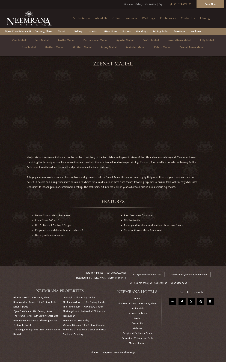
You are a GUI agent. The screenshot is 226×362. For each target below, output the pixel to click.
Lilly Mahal (207, 40)
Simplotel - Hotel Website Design (119, 352)
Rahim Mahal (162, 47)
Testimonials (137, 308)
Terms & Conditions (137, 313)
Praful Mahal (150, 40)
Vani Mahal (19, 40)
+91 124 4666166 (179, 4)
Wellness (131, 18)
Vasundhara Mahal (179, 40)
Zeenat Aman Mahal (191, 47)
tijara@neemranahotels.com (147, 274)
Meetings (179, 31)
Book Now (210, 4)
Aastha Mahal (66, 40)
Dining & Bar (161, 31)
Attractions (110, 31)
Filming (205, 18)
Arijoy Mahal (108, 47)
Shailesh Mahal (54, 47)
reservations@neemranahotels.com (189, 274)
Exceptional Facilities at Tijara (137, 333)
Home (137, 298)
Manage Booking (137, 343)
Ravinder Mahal (135, 47)
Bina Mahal (29, 47)
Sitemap (95, 352)
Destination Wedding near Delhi (137, 338)
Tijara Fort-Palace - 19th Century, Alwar (28, 31)
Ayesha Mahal (125, 40)
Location (93, 31)
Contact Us (150, 4)
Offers (116, 18)
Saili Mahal (42, 40)
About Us (101, 18)
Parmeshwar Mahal (95, 40)
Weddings (148, 18)
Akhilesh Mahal (82, 47)
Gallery (138, 4)
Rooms (126, 31)
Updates (128, 4)
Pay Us (162, 4)
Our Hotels (81, 18)
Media (137, 318)
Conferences (168, 18)
